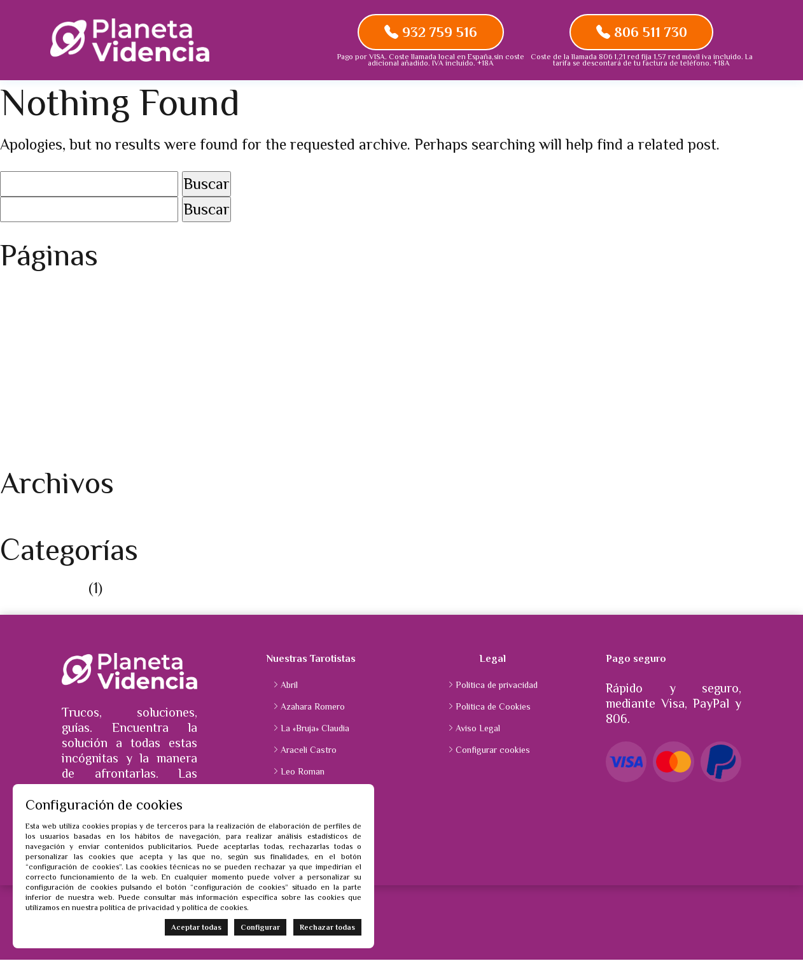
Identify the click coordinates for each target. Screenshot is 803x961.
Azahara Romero (313, 707)
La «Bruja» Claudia (315, 728)
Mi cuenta (33, 362)
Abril (289, 685)
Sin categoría (42, 588)
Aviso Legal (37, 293)
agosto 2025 (40, 521)
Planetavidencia (51, 385)
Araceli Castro (309, 750)
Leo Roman (303, 772)
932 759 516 (430, 32)
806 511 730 (641, 32)
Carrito (24, 316)
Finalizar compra (55, 339)
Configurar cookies (493, 750)
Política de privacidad (70, 431)
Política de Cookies (61, 408)
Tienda (22, 454)
